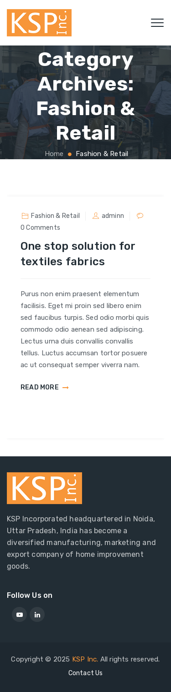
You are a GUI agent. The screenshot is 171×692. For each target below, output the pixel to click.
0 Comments (40, 228)
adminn (113, 216)
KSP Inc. (85, 659)
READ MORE (40, 387)
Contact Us (85, 673)
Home (53, 154)
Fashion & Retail (55, 216)
